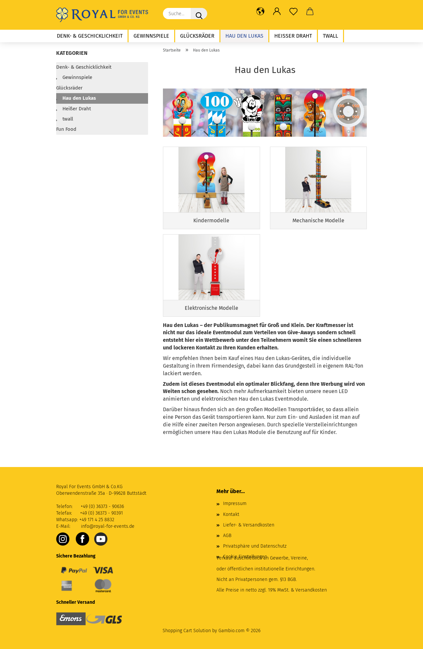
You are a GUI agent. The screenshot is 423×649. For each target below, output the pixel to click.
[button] (260, 11)
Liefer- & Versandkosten (248, 525)
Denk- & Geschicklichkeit (90, 36)
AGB (227, 535)
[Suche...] (199, 13)
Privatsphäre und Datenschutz (255, 546)
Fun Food (66, 129)
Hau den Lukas (244, 36)
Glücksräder (197, 36)
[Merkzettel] (293, 11)
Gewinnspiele (151, 36)
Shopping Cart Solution (187, 630)
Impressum (235, 503)
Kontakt (231, 514)
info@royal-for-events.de (108, 526)
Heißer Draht (293, 36)
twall (330, 36)
